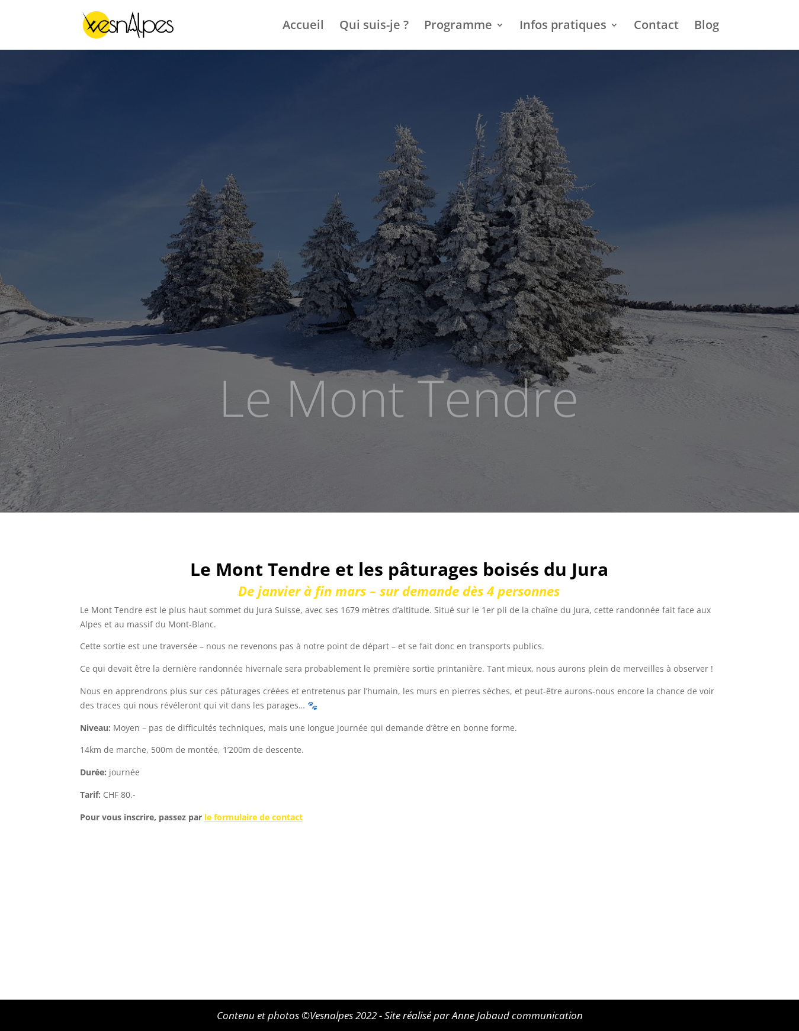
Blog (706, 27)
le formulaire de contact (253, 817)
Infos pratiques (563, 27)
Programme (458, 27)
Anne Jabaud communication (517, 1015)
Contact (656, 27)
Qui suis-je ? (374, 27)
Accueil (303, 27)
